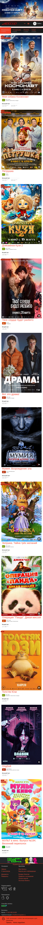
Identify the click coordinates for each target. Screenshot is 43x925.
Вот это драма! (10, 394)
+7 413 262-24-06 (11, 912)
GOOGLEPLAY (7, 897)
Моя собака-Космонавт (15, 96)
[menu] (22, 23)
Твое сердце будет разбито (17, 319)
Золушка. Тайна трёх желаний (19, 543)
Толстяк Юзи (9, 691)
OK (14, 888)
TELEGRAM (10, 888)
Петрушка (7, 171)
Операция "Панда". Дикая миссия (21, 617)
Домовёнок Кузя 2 (12, 245)
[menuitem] (24, 23)
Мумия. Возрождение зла (16, 468)
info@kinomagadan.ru (19, 915)
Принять (9, 922)
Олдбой (6, 766)
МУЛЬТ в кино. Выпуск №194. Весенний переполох (19, 842)
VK (4, 888)
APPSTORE (2, 897)
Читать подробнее (19, 922)
